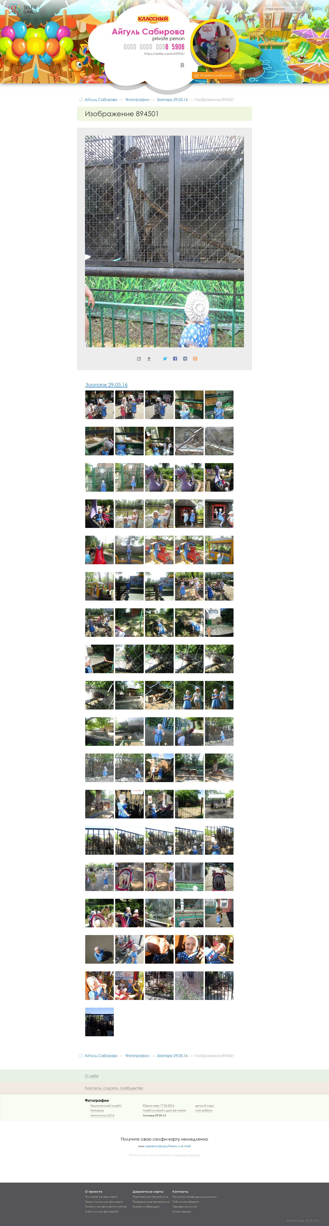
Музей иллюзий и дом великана (164, 1110)
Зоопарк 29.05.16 (106, 385)
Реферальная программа (151, 1202)
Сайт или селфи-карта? (101, 1211)
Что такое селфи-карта (101, 1197)
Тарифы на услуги (184, 1206)
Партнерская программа (150, 1197)
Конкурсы (97, 1110)
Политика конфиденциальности (194, 1197)
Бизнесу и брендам (146, 1206)
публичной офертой (187, 1155)
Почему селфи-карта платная (106, 1206)
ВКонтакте (182, 65)
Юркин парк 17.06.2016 (158, 1105)
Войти (317, 8)
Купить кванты (181, 1211)
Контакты (180, 1191)
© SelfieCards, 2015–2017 (303, 1221)
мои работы (203, 1110)
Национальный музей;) (106, 1105)
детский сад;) (204, 1105)
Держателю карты (148, 1191)
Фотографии (97, 1100)
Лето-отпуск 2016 (102, 1115)
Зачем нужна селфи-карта (104, 1202)
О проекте (93, 1191)
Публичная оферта (185, 1202)
